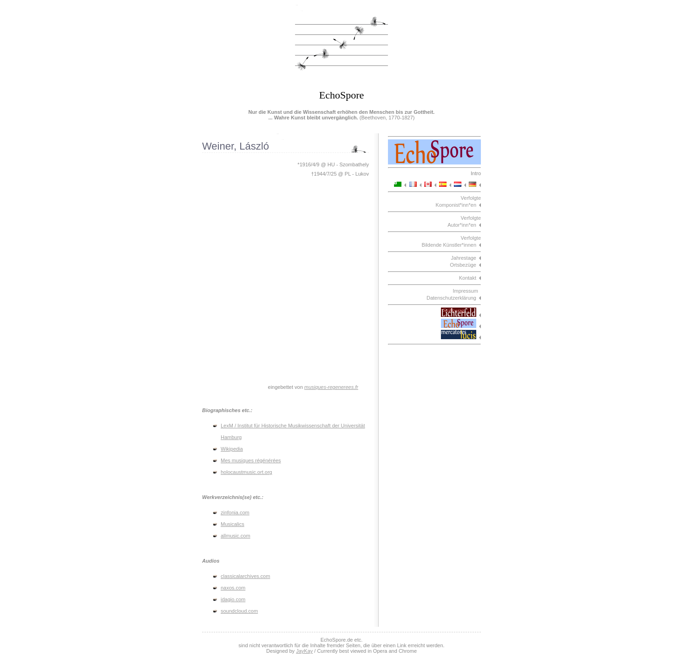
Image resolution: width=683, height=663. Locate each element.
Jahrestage (463, 258)
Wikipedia (232, 449)
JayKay (304, 651)
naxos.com (233, 588)
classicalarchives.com (245, 576)
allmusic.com (235, 535)
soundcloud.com (239, 611)
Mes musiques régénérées (251, 460)
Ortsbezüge (463, 265)
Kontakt (467, 278)
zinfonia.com (235, 512)
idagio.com (233, 599)
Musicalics (232, 524)
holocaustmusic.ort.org (246, 472)
